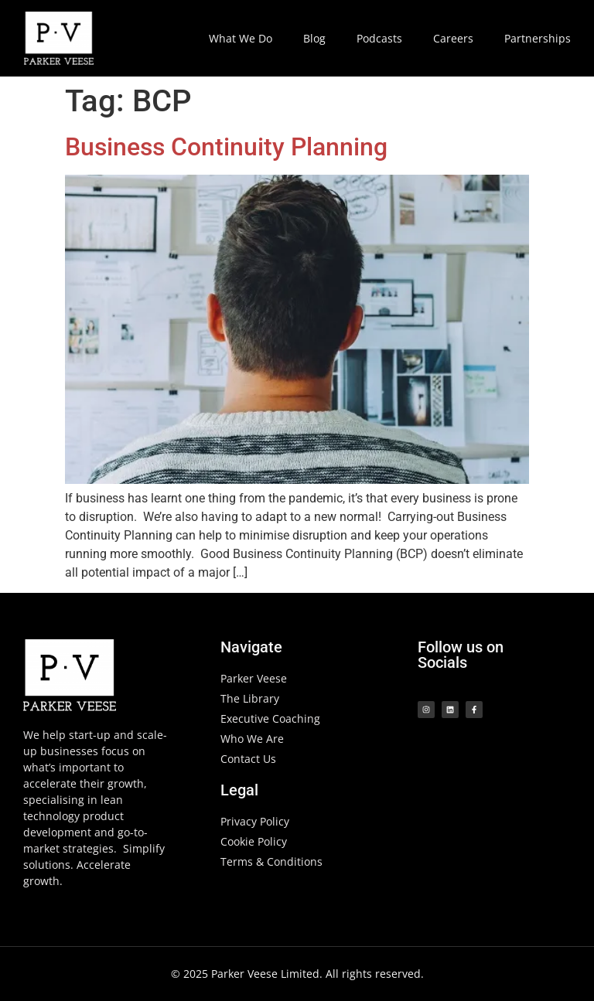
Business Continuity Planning (226, 147)
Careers (453, 38)
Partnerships (537, 38)
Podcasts (379, 38)
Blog (314, 38)
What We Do (240, 38)
